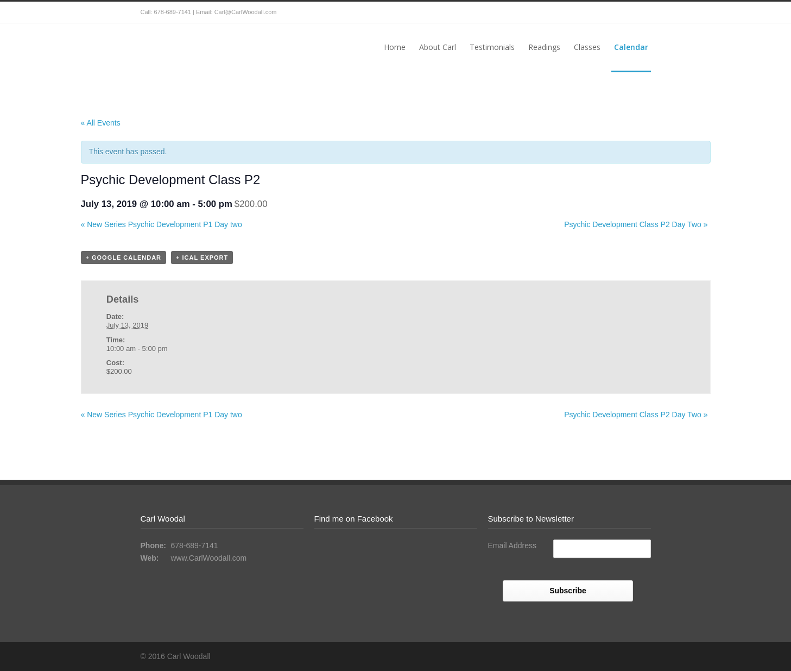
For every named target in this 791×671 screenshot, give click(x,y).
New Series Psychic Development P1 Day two (161, 224)
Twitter (618, 12)
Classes (587, 47)
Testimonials (492, 47)
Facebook (640, 12)
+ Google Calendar (124, 257)
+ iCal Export (202, 257)
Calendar (631, 47)
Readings (544, 47)
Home (395, 47)
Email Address (512, 545)
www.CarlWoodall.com (208, 558)
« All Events (101, 122)
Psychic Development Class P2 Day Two (635, 224)
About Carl (437, 47)
